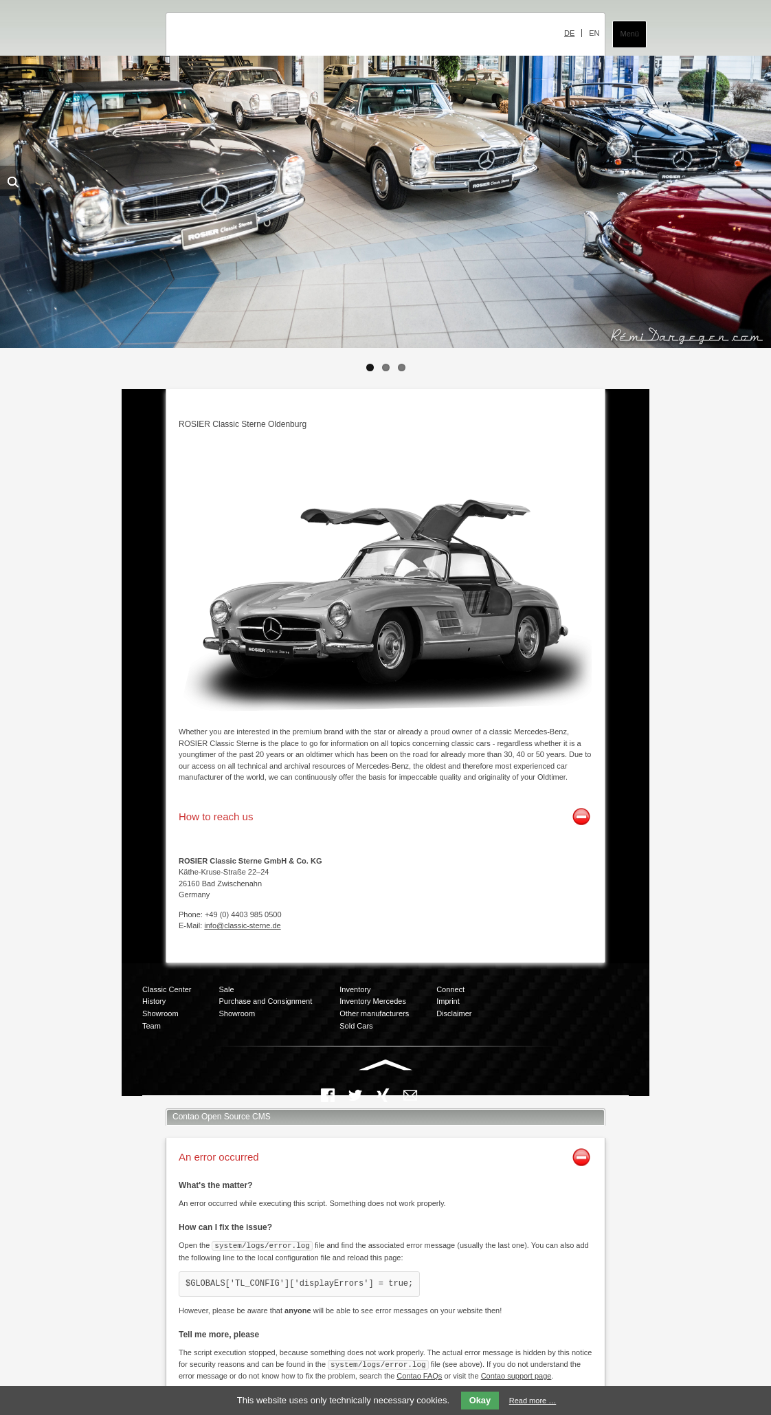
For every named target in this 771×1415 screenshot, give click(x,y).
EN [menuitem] (594, 33)
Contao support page (516, 1374)
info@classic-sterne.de (242, 925)
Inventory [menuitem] (354, 989)
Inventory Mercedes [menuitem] (372, 1001)
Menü (629, 34)
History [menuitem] (154, 1001)
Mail (410, 1095)
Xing (383, 1095)
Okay (480, 1400)
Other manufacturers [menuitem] (374, 1013)
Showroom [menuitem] (160, 1013)
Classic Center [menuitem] (167, 989)
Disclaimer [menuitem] (453, 1013)
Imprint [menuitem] (448, 1001)
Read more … (532, 1400)
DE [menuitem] (569, 33)
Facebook (328, 1095)
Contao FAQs (419, 1374)
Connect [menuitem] (450, 989)
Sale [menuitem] (226, 989)
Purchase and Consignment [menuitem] (266, 1001)
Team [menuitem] (151, 1026)
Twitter (355, 1095)
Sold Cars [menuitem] (355, 1026)
